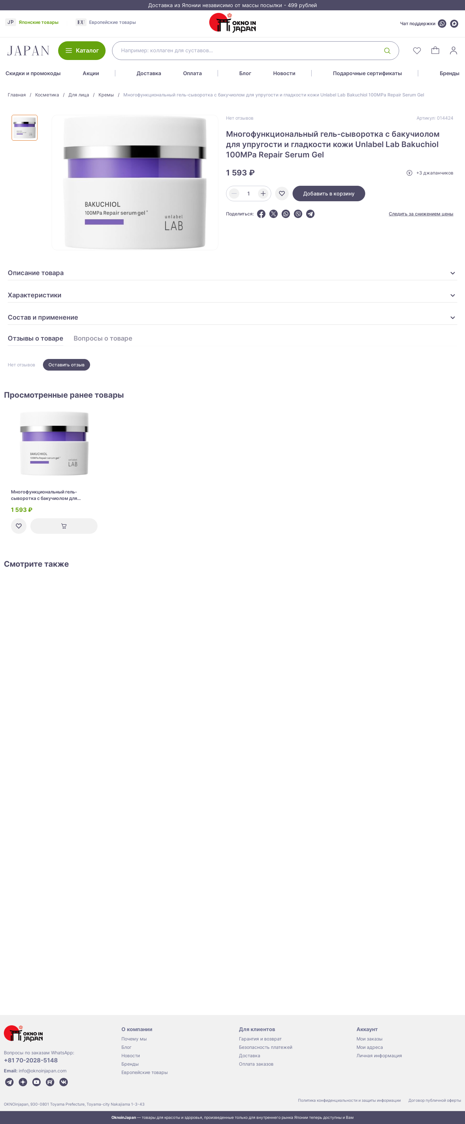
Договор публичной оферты (434, 1100)
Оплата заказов (256, 1064)
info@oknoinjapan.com (43, 1070)
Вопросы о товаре (103, 338)
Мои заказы (369, 1038)
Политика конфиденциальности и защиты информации (349, 1100)
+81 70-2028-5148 (31, 1060)
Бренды (450, 73)
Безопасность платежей (265, 1047)
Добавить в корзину (329, 193)
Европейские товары (144, 1072)
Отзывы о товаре (35, 338)
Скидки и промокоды (33, 73)
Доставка (149, 73)
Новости (284, 73)
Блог (245, 73)
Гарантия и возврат (260, 1038)
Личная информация (379, 1055)
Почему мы (134, 1038)
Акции (91, 73)
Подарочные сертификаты (367, 73)
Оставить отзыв (66, 364)
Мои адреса (369, 1047)
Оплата (192, 73)
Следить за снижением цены (421, 213)
